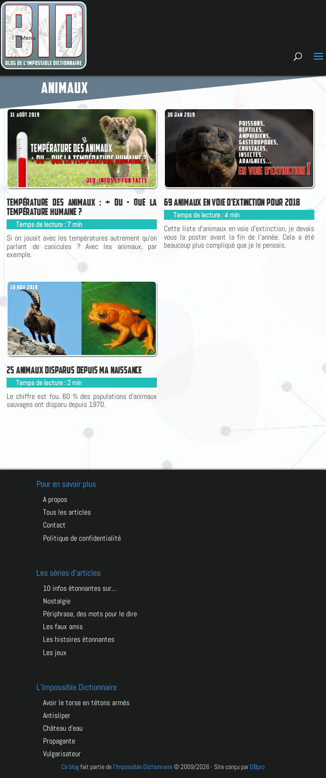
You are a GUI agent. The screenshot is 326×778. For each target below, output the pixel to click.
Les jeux (55, 652)
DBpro (257, 766)
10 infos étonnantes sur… (80, 588)
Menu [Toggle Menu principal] (22, 38)
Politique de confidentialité (82, 538)
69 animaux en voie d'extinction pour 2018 (232, 202)
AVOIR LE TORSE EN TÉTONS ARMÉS (86, 703)
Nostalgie (56, 601)
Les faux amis (63, 626)
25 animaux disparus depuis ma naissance (74, 370)
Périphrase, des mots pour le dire (90, 614)
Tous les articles (67, 512)
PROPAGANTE (59, 741)
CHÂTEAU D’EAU (63, 728)
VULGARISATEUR (62, 754)
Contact (54, 525)
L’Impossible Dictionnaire (76, 687)
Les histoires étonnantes (78, 639)
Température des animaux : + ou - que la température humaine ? (82, 207)
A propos (55, 499)
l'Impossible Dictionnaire (142, 766)
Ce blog (70, 766)
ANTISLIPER (56, 715)
